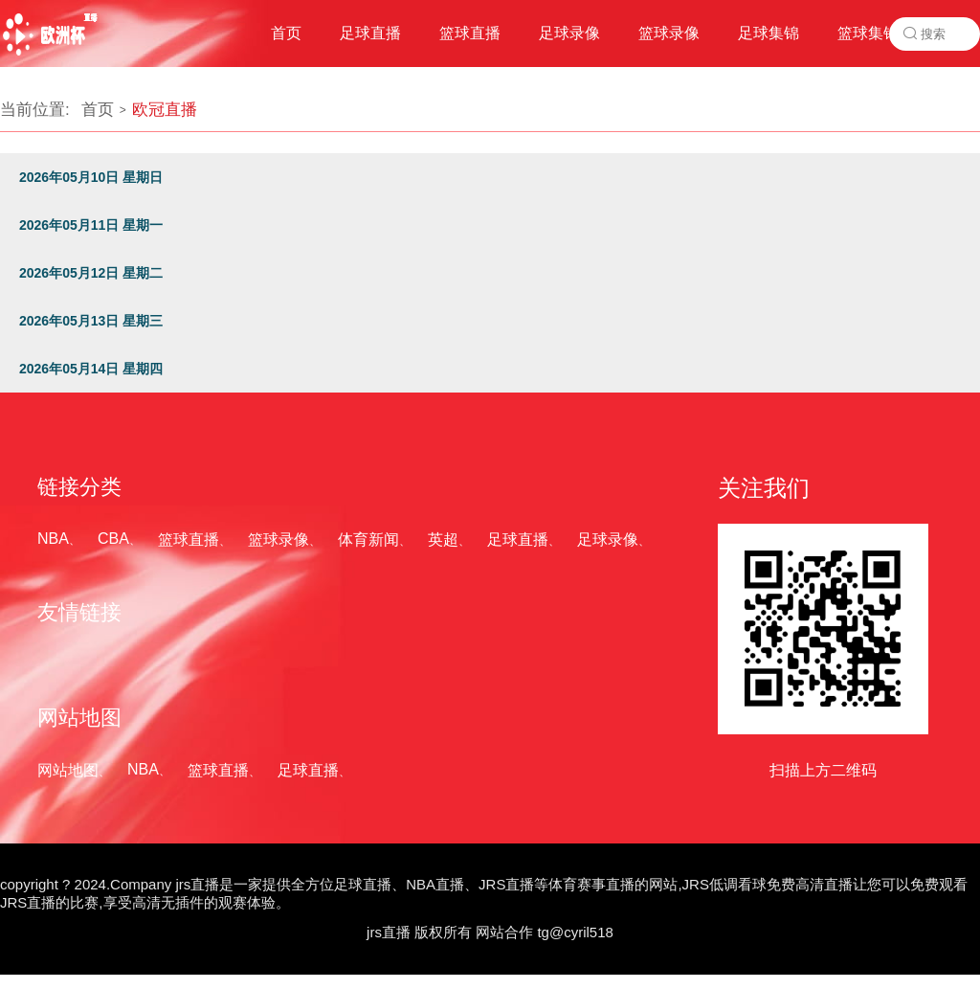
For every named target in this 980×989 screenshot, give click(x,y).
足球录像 (607, 539)
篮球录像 (278, 539)
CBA (113, 538)
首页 (97, 110)
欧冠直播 (164, 110)
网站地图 (68, 770)
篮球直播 (188, 539)
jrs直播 (389, 932)
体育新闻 (368, 539)
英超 (443, 539)
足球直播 (517, 539)
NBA (53, 538)
